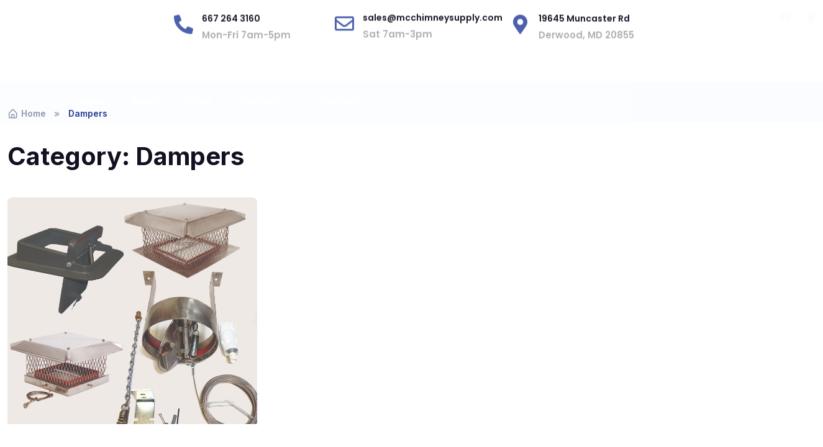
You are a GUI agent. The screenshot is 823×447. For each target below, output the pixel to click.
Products (265, 116)
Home (91, 115)
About (145, 115)
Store (199, 115)
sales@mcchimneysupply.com (432, 39)
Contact (340, 115)
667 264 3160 (231, 45)
